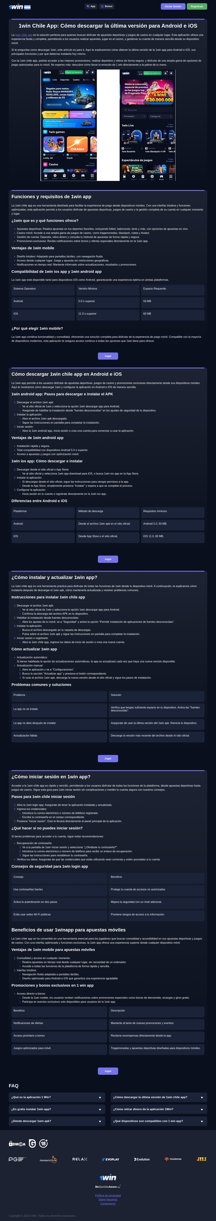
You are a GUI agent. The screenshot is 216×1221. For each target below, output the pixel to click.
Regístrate (197, 5)
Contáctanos (108, 1203)
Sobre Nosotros (108, 1199)
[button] (100, 1098)
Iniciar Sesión (173, 5)
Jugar (108, 356)
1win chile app (23, 35)
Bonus (107, 5)
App (91, 5)
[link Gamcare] (32, 1143)
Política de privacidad (108, 1195)
